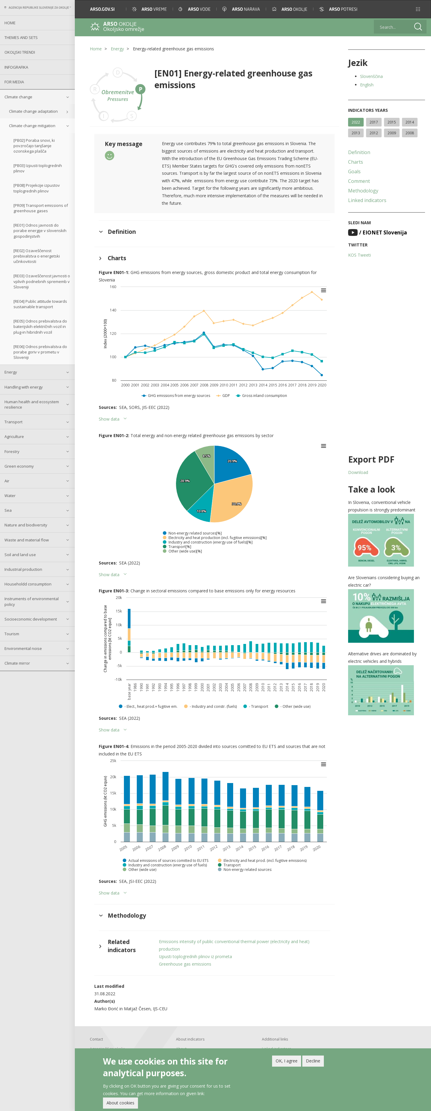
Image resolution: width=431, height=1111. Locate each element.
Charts (355, 162)
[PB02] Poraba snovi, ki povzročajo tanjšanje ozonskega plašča (34, 146)
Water (10, 495)
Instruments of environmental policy (31, 601)
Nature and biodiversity (25, 525)
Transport (13, 421)
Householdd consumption (27, 584)
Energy (10, 372)
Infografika (16, 67)
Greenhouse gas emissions (185, 964)
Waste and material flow (26, 540)
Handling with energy (23, 387)
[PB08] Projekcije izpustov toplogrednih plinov (36, 188)
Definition (359, 152)
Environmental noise (23, 648)
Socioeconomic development (30, 619)
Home (10, 22)
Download (358, 472)
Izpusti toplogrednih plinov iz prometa (195, 956)
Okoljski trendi (19, 52)
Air (6, 481)
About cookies (120, 1103)
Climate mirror (17, 663)
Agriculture (14, 436)
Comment (359, 181)
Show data (109, 419)
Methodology (363, 190)
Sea (8, 510)
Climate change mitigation (32, 125)
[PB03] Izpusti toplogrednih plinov (37, 168)
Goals (354, 171)
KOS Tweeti (359, 255)
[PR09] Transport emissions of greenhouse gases (40, 208)
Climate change (18, 97)
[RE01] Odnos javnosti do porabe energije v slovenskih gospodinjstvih (39, 230)
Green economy (19, 466)
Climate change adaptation (33, 111)
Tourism (11, 633)
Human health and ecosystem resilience (31, 404)
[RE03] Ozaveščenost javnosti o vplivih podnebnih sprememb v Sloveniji (41, 281)
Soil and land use (20, 554)
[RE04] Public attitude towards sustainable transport (40, 304)
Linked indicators (367, 200)
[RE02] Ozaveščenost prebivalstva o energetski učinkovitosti (36, 256)
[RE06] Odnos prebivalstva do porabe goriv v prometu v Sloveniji (40, 352)
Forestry (11, 451)
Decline (313, 1061)
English (367, 85)
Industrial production (23, 569)
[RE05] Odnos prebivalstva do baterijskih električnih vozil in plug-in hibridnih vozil (40, 326)
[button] (418, 9)
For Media (14, 82)
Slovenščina (371, 76)
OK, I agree (287, 1061)
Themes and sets (21, 37)
